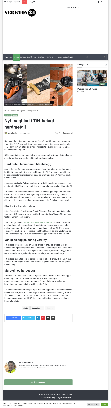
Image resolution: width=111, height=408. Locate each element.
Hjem (6, 111)
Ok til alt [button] (104, 404)
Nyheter (16, 57)
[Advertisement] (55, 37)
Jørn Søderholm (13, 133)
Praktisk (23, 57)
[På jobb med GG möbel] (92, 78)
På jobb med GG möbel (87, 89)
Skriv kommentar (38, 381)
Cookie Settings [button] (93, 404)
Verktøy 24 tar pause (34, 2)
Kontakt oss (41, 57)
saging (50, 308)
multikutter (37, 308)
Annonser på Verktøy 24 (65, 57)
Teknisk (29, 57)
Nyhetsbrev (8, 57)
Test (34, 57)
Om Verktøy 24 (51, 57)
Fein (26, 308)
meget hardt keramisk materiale (38, 222)
